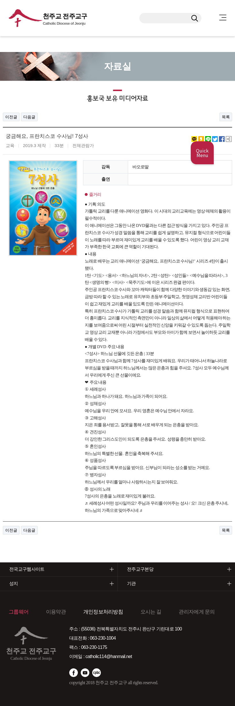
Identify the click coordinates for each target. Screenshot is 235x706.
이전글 (11, 117)
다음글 (29, 117)
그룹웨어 (18, 612)
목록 (226, 117)
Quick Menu (202, 153)
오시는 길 (150, 612)
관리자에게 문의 (197, 612)
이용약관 (56, 612)
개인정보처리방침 (103, 612)
